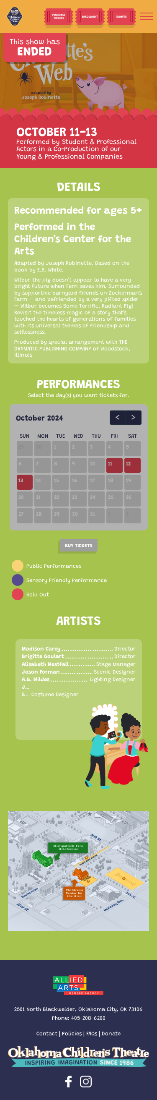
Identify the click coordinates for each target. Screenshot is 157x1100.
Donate (111, 1033)
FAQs (91, 1033)
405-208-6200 (88, 1018)
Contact (46, 1033)
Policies (72, 1033)
